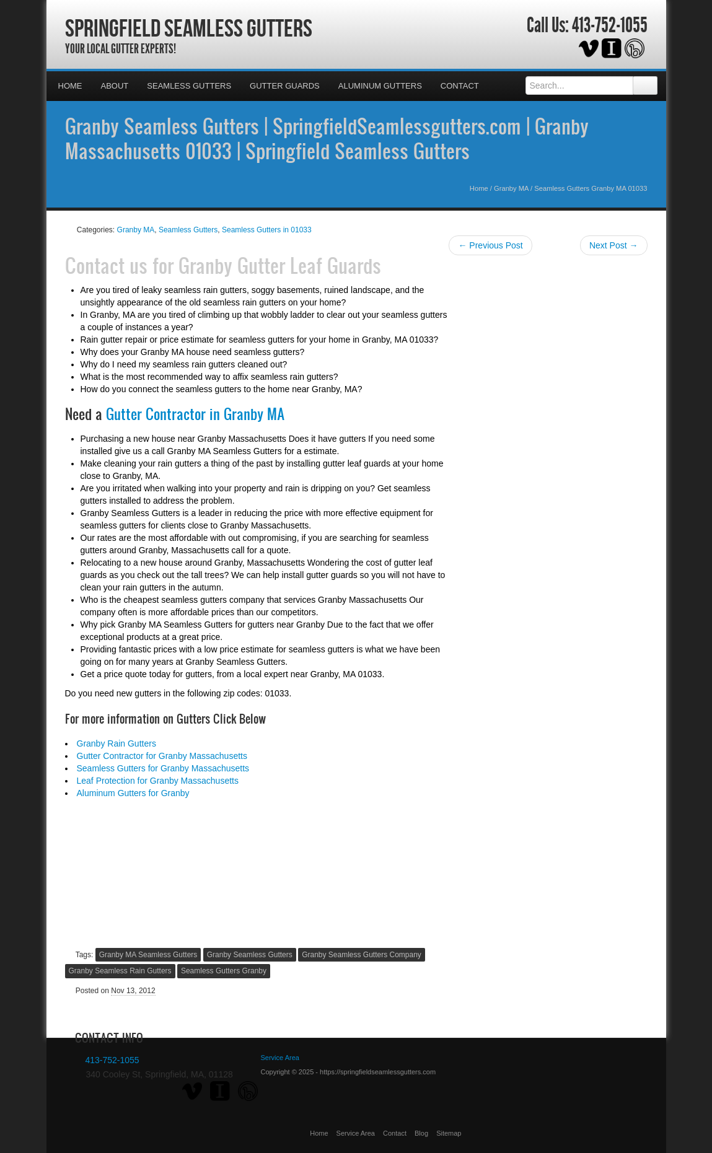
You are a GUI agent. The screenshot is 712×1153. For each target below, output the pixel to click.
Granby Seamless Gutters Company (361, 954)
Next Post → (613, 245)
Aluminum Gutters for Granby (133, 793)
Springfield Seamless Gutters (188, 28)
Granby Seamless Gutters (249, 954)
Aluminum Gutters (380, 85)
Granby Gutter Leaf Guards (279, 265)
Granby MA (511, 188)
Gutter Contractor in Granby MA (195, 414)
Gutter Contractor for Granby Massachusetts (162, 756)
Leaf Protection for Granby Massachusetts (158, 781)
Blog (421, 1133)
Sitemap (448, 1133)
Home (70, 85)
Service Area (355, 1133)
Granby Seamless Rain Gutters (120, 971)
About (115, 85)
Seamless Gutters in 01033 (267, 230)
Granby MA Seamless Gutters (148, 954)
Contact (460, 85)
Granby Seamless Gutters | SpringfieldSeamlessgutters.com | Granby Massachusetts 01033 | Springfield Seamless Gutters (327, 138)
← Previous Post (490, 245)
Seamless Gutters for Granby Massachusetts (163, 768)
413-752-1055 (610, 25)
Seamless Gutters (189, 85)
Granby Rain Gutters (116, 743)
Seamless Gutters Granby (223, 971)
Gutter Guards (285, 85)
